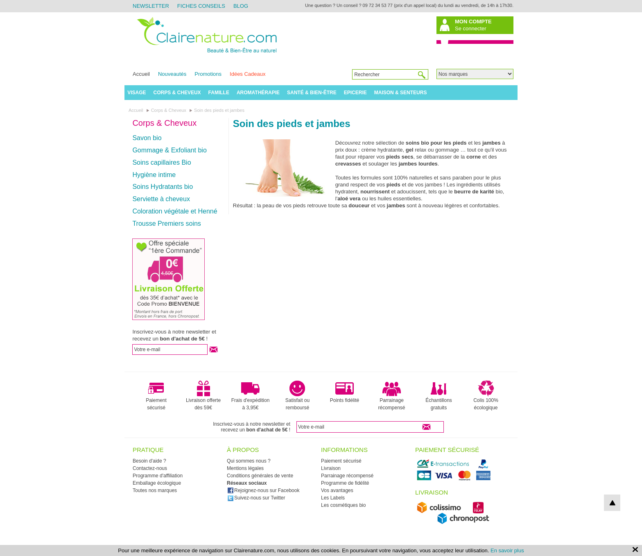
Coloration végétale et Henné (174, 211)
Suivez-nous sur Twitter (256, 498)
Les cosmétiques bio (343, 505)
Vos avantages (337, 490)
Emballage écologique (157, 483)
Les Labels (333, 498)
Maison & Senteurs (400, 92)
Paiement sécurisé (156, 395)
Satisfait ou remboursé (297, 395)
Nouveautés (172, 74)
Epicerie (355, 92)
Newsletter (151, 6)
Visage (136, 92)
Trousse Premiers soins (166, 223)
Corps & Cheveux (177, 92)
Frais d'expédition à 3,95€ (250, 395)
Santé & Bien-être (312, 92)
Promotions (208, 74)
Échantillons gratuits (438, 395)
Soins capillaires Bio (161, 162)
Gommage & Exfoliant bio (169, 150)
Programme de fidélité (345, 483)
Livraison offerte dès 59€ (203, 395)
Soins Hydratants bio (162, 186)
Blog (240, 6)
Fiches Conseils (201, 6)
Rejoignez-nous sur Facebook (263, 490)
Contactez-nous (150, 468)
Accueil (141, 74)
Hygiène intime (154, 174)
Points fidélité (344, 391)
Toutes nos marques (155, 490)
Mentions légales (245, 468)
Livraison (331, 468)
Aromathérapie (258, 92)
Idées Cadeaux (247, 74)
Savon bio (146, 137)
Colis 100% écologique (485, 395)
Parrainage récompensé (391, 395)
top (612, 503)
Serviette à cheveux (161, 198)
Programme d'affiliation (158, 476)
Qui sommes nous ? (249, 461)
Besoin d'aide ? (149, 461)
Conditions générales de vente (260, 476)
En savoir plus (507, 550)
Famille (218, 92)
